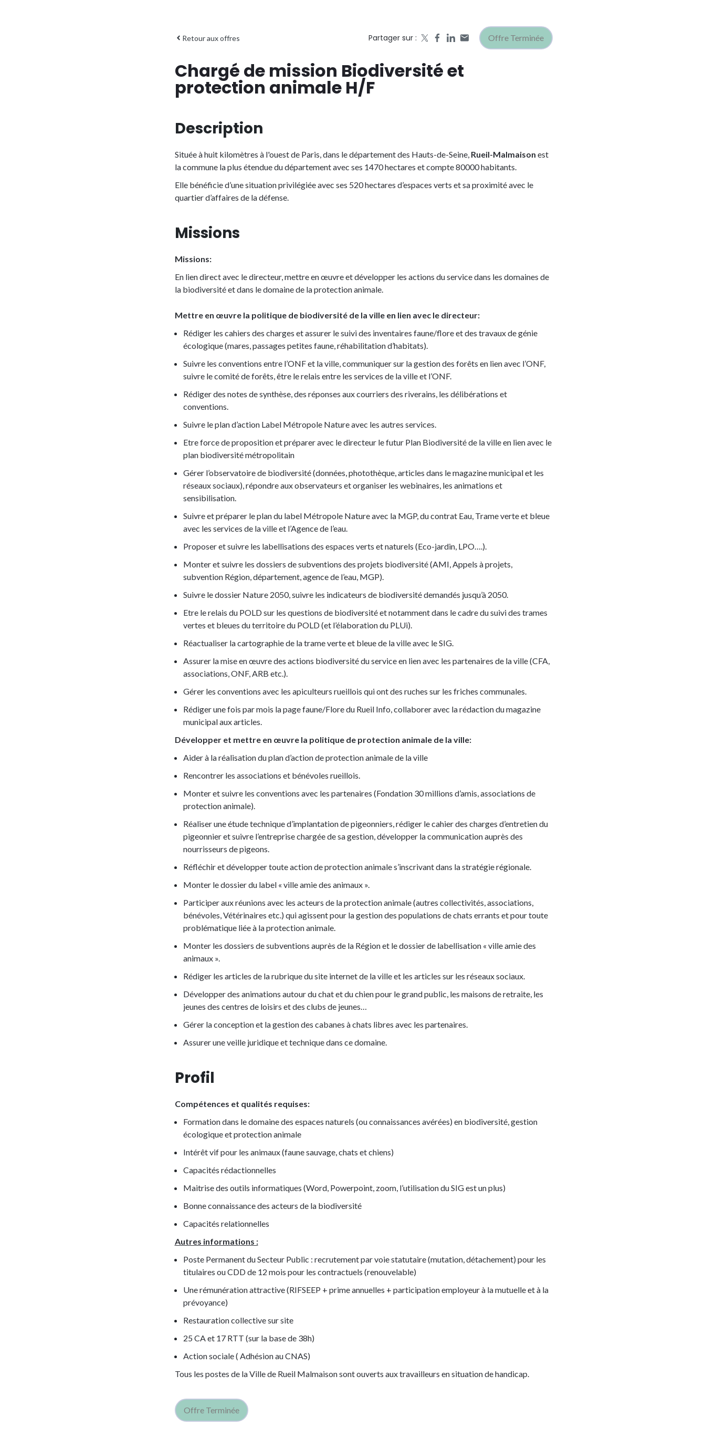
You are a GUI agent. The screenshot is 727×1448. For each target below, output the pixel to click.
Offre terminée (516, 38)
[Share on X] (423, 38)
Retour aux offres (207, 38)
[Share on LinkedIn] (451, 38)
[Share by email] (464, 38)
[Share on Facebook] (437, 38)
